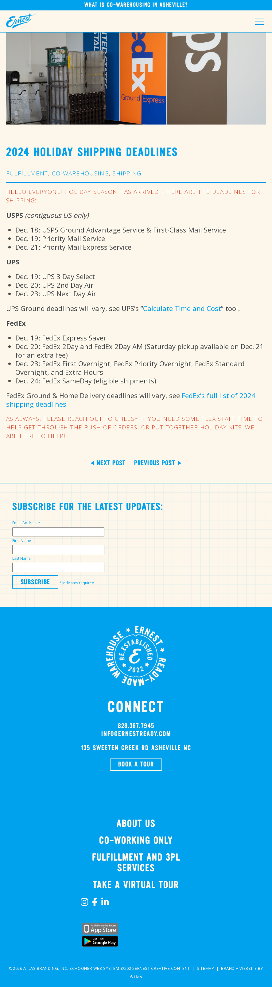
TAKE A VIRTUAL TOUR (136, 885)
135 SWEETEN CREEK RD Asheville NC (136, 748)
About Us (136, 824)
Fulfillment (27, 173)
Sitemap (205, 968)
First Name (21, 540)
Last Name (21, 558)
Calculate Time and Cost (182, 308)
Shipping (126, 173)
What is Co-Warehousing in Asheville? (136, 5)
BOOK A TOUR (136, 764)
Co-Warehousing (80, 173)
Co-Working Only (136, 841)
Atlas (136, 976)
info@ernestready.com (136, 734)
